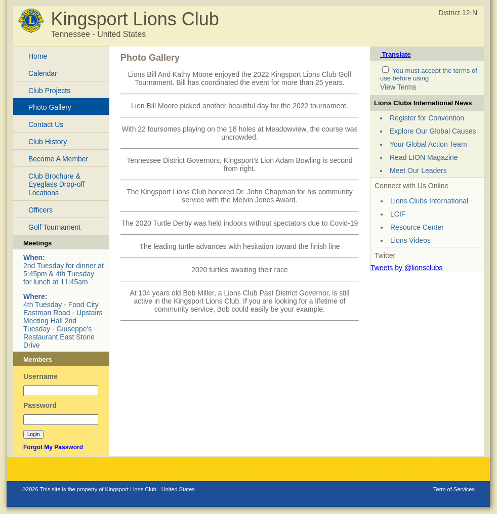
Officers (40, 210)
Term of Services (454, 489)
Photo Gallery (49, 107)
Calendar (42, 73)
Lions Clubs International (429, 201)
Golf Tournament (54, 227)
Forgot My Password (53, 447)
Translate (395, 54)
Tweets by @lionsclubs (406, 268)
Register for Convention (427, 118)
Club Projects (49, 91)
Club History (47, 142)
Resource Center (417, 227)
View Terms (398, 87)
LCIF (397, 214)
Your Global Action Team (428, 144)
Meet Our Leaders (418, 170)
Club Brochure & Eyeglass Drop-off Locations (56, 184)
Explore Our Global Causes (433, 131)
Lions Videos (410, 240)
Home (37, 56)
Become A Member (58, 159)
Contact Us (45, 124)
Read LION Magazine (424, 157)
